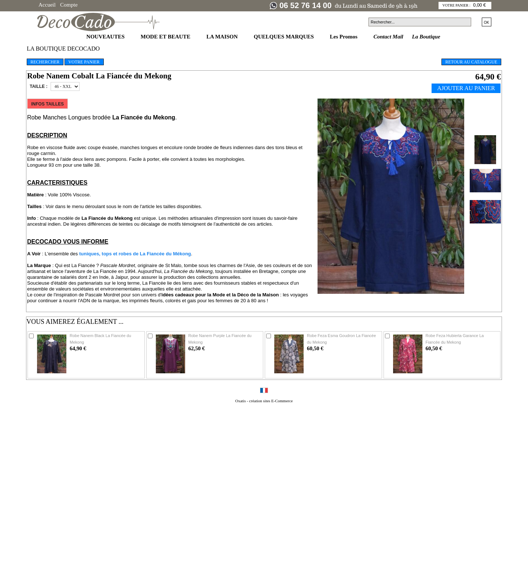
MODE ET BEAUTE (166, 37)
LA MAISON (222, 37)
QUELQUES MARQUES (284, 37)
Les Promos (344, 37)
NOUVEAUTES (106, 37)
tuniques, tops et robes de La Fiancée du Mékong (135, 253)
